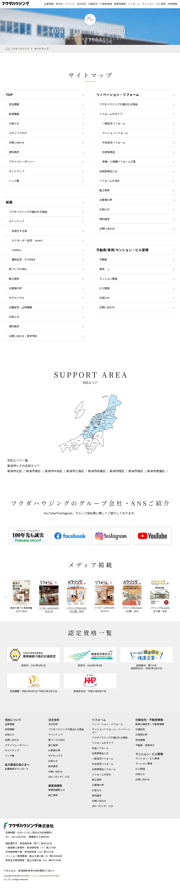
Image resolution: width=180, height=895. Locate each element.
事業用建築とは (56, 789)
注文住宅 (81, 3)
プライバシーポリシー (21, 161)
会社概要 (14, 104)
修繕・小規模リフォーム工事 (119, 161)
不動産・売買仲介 (144, 745)
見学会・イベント (65, 3)
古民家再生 (108, 152)
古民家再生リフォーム (104, 769)
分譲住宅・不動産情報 (100, 3)
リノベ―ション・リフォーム (107, 724)
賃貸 (104, 269)
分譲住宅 (140, 729)
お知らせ (14, 123)
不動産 (103, 259)
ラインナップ (16, 221)
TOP (9, 94)
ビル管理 (104, 288)
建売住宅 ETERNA (23, 259)
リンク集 (14, 181)
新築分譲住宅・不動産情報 (149, 724)
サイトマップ (16, 171)
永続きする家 (19, 231)
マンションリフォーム (115, 133)
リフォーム (134, 3)
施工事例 (53, 795)
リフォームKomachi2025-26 (49, 609)
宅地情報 (140, 739)
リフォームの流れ (109, 181)
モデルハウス (16, 298)
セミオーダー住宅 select (27, 240)
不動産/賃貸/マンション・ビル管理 (122, 250)
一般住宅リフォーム (113, 123)
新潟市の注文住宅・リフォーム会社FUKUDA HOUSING (37, 875)
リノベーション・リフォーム (117, 94)
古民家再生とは (108, 171)
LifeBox (16, 250)
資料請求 (14, 152)
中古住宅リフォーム (113, 142)
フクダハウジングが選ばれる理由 (28, 211)
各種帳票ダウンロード (17, 768)
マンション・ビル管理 (154, 3)
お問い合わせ (16, 142)
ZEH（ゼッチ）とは (58, 776)
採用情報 (172, 3)
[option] (28, 536)
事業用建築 (120, 3)
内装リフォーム (100, 748)
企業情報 (49, 3)
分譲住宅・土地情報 (20, 307)
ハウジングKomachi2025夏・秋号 (77, 609)
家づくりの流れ (18, 269)
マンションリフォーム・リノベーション (111, 731)
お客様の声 (15, 288)
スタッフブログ (18, 133)
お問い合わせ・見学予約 (23, 336)
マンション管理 (108, 279)
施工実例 (14, 279)
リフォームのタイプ (110, 114)
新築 (9, 202)
